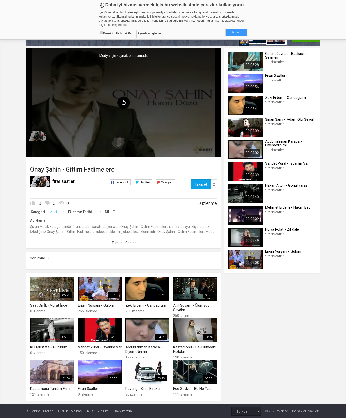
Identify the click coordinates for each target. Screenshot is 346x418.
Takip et (201, 184)
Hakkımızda (123, 411)
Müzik (54, 212)
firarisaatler (63, 181)
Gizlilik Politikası (70, 411)
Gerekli (106, 33)
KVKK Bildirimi (98, 411)
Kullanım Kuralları (40, 411)
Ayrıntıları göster (149, 33)
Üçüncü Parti (125, 33)
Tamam (236, 32)
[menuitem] (37, 136)
